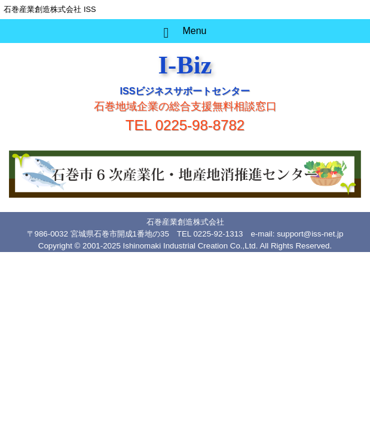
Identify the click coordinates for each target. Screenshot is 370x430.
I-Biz (185, 65)
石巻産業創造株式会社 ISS (50, 9)
